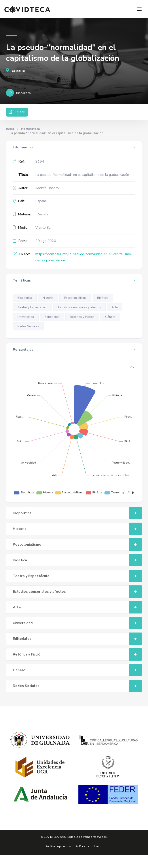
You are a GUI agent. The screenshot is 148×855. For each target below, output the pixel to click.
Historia (48, 298)
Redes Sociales (28, 326)
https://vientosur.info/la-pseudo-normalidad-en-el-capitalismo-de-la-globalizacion (83, 257)
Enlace (17, 112)
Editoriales (52, 317)
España (15, 70)
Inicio (10, 129)
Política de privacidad (59, 846)
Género (110, 317)
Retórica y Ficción (82, 317)
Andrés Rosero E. (49, 188)
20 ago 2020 (45, 240)
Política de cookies (87, 846)
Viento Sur (43, 227)
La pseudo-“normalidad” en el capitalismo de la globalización (82, 174)
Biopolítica (24, 298)
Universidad (25, 317)
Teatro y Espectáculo (32, 307)
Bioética (102, 298)
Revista (42, 214)
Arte (115, 307)
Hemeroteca (30, 129)
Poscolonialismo (75, 298)
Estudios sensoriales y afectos (79, 307)
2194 (39, 161)
